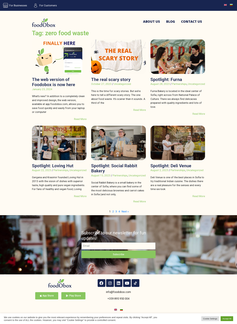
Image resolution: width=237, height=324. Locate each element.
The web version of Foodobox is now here (53, 82)
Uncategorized (122, 83)
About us (151, 21)
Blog (170, 21)
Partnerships (179, 83)
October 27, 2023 (101, 83)
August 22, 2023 (41, 170)
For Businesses (14, 5)
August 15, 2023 (100, 175)
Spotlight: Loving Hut (52, 165)
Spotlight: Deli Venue (170, 165)
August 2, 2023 (159, 170)
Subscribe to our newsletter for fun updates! (113, 235)
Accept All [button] (226, 319)
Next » (125, 211)
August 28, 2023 (160, 83)
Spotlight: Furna (166, 79)
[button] (46, 295)
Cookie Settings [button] (210, 319)
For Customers (44, 5)
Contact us (191, 21)
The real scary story (110, 79)
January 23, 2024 (42, 89)
